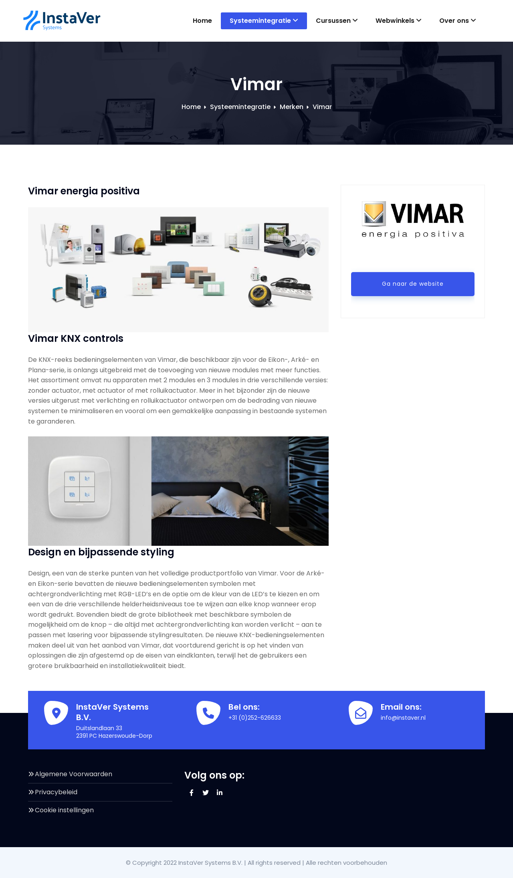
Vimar (322, 106)
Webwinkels (399, 20)
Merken (291, 106)
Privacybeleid (56, 792)
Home (202, 20)
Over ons (457, 20)
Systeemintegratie (264, 20)
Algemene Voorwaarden (73, 774)
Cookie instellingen (64, 810)
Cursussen (337, 20)
